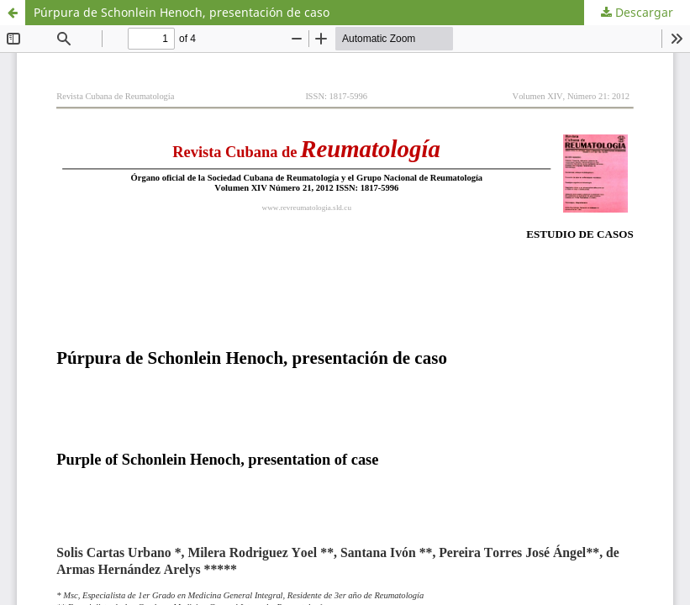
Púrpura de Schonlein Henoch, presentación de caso (181, 12)
